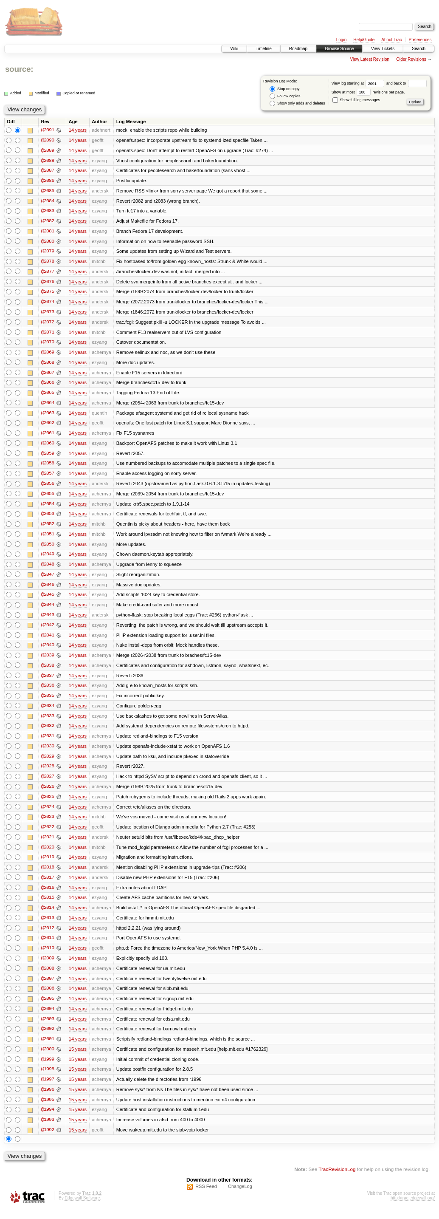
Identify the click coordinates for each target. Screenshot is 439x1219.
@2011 (47, 945)
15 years (78, 1058)
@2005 (47, 1007)
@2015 (47, 905)
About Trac (391, 39)
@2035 (47, 701)
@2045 (47, 599)
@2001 (47, 1047)
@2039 (47, 660)
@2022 (47, 833)
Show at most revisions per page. (368, 92)
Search (418, 48)
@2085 (47, 191)
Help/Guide (363, 39)
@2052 (47, 527)
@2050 (47, 548)
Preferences (420, 39)
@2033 (47, 721)
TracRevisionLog (336, 1179)
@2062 (47, 425)
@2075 (47, 293)
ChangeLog (240, 1196)
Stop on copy (284, 89)
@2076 (47, 283)
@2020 (47, 854)
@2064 (47, 405)
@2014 (47, 915)
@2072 (47, 323)
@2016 (47, 894)
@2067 (47, 374)
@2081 (47, 232)
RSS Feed (206, 1196)
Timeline (263, 48)
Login (341, 39)
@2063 (47, 415)
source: (19, 69)
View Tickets (382, 48)
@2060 (47, 446)
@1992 (47, 1139)
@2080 (47, 242)
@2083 (47, 211)
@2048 (47, 568)
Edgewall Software (82, 1207)
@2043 (47, 619)
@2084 (47, 201)
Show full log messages (356, 100)
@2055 (47, 497)
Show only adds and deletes (297, 103)
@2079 (47, 252)
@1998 (47, 1078)
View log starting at (359, 83)
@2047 (47, 578)
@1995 (47, 1109)
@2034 (47, 711)
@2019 (47, 864)
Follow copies (285, 96)
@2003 (47, 1027)
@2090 (47, 140)
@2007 (47, 986)
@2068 (47, 364)
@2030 (47, 752)
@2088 (47, 160)
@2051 (47, 538)
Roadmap (298, 48)
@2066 (47, 385)
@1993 (47, 1129)
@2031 (47, 741)
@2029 (47, 762)
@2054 (47, 507)
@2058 (47, 466)
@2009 (47, 966)
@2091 (47, 130)
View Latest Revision (369, 59)
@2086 (47, 181)
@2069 (47, 354)
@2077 (47, 272)
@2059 (47, 456)
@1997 (47, 1088)
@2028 (47, 772)
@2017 (47, 884)
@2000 (47, 1058)
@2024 (47, 813)
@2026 (47, 792)
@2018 (47, 874)
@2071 (47, 334)
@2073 (47, 313)
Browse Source (339, 48)
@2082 (47, 221)
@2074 (47, 303)
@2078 (47, 262)
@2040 (47, 650)
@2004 (47, 1017)
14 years (78, 130)
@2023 (47, 823)
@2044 (47, 609)
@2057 (47, 476)
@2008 (47, 976)
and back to (406, 83)
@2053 (47, 517)
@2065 (47, 395)
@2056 (47, 487)
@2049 (47, 558)
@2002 (47, 1037)
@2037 (47, 680)
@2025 (47, 803)
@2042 (47, 629)
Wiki (234, 48)
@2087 (47, 170)
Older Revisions (411, 59)
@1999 (47, 1068)
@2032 (47, 731)
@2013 (47, 925)
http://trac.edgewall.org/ (413, 1207)
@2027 (47, 782)
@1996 (47, 1098)
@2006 (47, 996)
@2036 (47, 690)
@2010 (47, 956)
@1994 (47, 1119)
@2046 (47, 588)
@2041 (47, 639)
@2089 (47, 150)
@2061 (47, 436)
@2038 (47, 670)
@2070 (47, 344)
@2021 (47, 843)
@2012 (47, 935)
